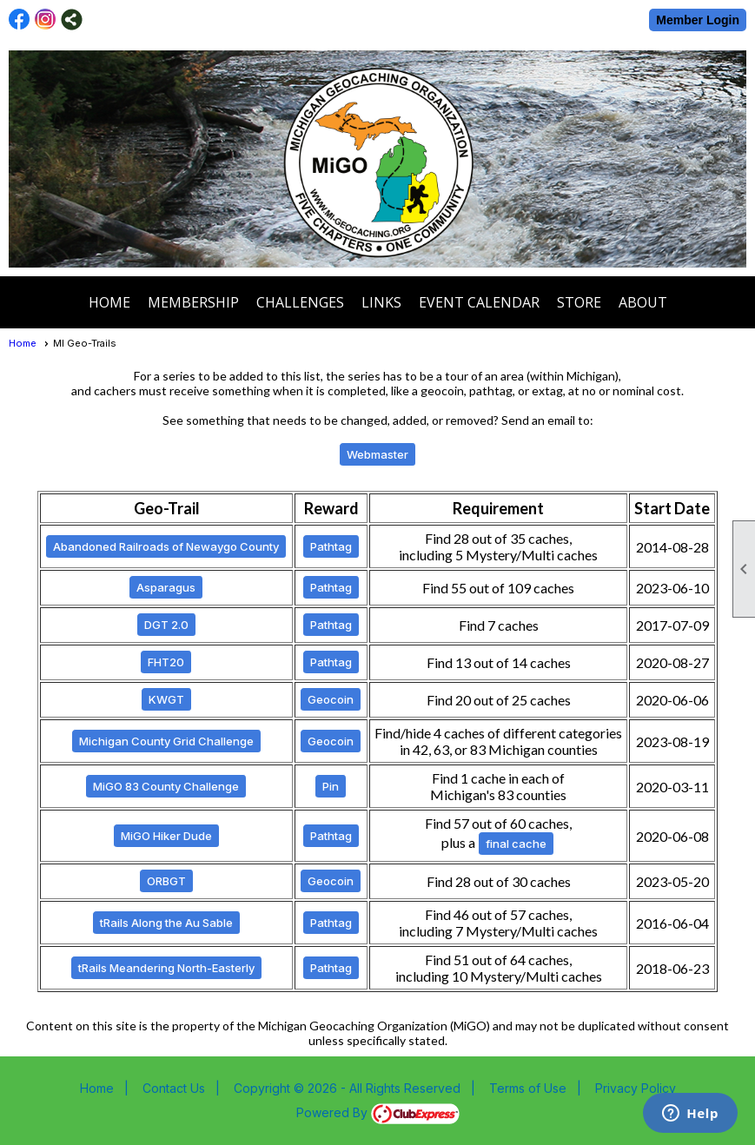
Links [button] (381, 302)
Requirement (498, 508)
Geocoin (331, 699)
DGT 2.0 (166, 625)
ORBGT (166, 881)
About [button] (643, 302)
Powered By (378, 1112)
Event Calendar (479, 302)
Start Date (672, 508)
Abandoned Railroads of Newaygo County (166, 546)
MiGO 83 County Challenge (166, 786)
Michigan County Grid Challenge (166, 741)
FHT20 (166, 662)
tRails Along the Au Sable (166, 923)
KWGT (166, 699)
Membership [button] (193, 302)
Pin (330, 786)
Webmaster (377, 454)
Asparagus (165, 587)
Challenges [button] (300, 302)
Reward (331, 508)
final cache (516, 843)
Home (109, 302)
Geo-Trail (167, 508)
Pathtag (331, 546)
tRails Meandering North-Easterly (166, 968)
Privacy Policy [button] (635, 1088)
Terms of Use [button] (527, 1088)
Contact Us (173, 1088)
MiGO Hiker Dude (166, 836)
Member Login (697, 20)
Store (579, 302)
